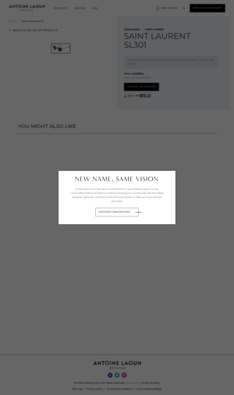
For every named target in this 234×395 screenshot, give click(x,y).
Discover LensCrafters (114, 212)
